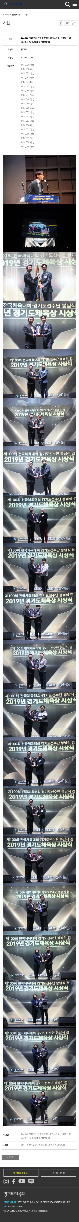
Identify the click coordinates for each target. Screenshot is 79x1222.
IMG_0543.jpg (27, 125)
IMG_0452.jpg (27, 86)
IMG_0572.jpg (27, 138)
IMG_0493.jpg (27, 104)
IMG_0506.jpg (27, 108)
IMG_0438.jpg (27, 82)
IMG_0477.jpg (27, 95)
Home (6, 15)
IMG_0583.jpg (27, 142)
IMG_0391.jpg (27, 73)
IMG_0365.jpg (27, 69)
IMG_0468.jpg (27, 91)
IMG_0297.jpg (27, 65)
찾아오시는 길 (58, 1173)
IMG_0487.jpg (27, 99)
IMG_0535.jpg (27, 121)
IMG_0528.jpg (27, 116)
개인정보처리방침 (21, 1173)
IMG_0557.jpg (27, 129)
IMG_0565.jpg (27, 134)
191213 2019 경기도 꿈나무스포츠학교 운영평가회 (44, 1145)
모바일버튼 (74, 4)
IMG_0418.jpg (27, 78)
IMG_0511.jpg (27, 112)
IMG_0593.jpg (27, 147)
